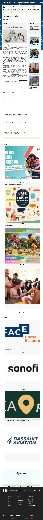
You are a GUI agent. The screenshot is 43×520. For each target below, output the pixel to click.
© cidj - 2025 (29, 518)
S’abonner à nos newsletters (31, 505)
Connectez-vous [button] (30, 508)
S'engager (33, 9)
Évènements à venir (20, 504)
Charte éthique (15, 518)
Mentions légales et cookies (20, 518)
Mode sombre (31, 6)
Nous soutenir (9, 497)
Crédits (8, 498)
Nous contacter (9, 496)
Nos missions (9, 501)
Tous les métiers (8, 9)
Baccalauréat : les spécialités (16, 9)
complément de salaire (6, 49)
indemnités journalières (9, 48)
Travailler (28, 9)
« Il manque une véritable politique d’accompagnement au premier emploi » (34, 26)
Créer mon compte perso (30, 496)
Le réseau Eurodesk (30, 503)
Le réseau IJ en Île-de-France (30, 501)
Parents (18, 498)
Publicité (11, 518)
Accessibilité (25, 518)
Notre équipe (9, 503)
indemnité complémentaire (15, 74)
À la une (4, 9)
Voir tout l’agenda (21, 312)
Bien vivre (38, 9)
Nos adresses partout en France (21, 480)
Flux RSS (13, 518)
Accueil (3, 12)
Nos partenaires (9, 505)
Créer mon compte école (30, 497)
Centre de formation (20, 500)
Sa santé (9, 12)
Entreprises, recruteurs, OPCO (20, 497)
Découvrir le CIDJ (9, 500)
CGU (27, 518)
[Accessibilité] (9, 486)
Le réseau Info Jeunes (30, 499)
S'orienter (23, 9)
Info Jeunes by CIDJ (9, 508)
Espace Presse (19, 502)
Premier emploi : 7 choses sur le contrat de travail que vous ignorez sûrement (34, 30)
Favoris (20, 486)
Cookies (32, 518)
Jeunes (18, 496)
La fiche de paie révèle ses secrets (34, 32)
